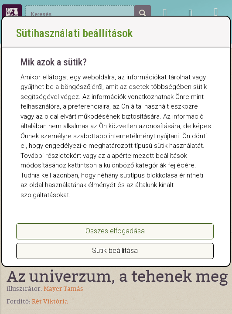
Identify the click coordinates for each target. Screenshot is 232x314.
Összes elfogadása (115, 231)
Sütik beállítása (115, 250)
